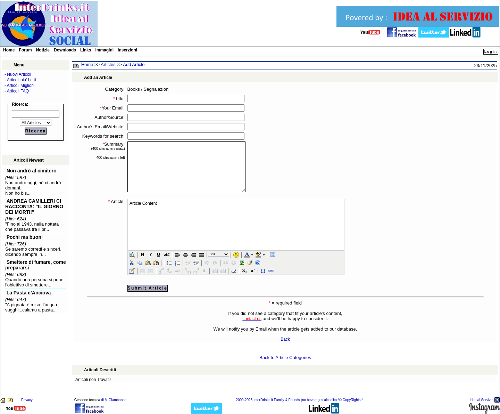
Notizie (43, 50)
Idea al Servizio (481, 400)
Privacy (27, 400)
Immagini (104, 50)
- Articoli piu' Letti (20, 80)
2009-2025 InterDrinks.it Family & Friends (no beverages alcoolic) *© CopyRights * (299, 400)
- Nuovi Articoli (18, 74)
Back (285, 339)
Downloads (65, 50)
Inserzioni (127, 50)
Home (9, 50)
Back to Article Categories (285, 357)
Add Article (133, 64)
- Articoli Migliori (19, 85)
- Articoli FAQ (17, 91)
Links (85, 50)
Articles (108, 64)
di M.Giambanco (113, 400)
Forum (25, 50)
